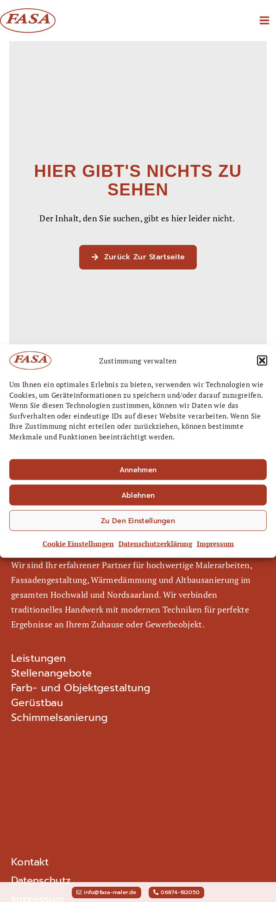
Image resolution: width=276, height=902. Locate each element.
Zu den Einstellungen (138, 523)
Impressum (215, 545)
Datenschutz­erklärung (155, 545)
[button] (262, 362)
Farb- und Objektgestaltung (80, 688)
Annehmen (138, 472)
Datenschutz (41, 880)
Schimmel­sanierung (59, 717)
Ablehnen (138, 497)
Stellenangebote (51, 673)
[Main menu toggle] (264, 20)
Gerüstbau (37, 702)
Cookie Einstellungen (78, 545)
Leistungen (38, 658)
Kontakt (30, 862)
